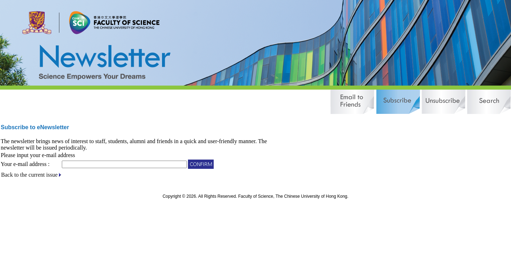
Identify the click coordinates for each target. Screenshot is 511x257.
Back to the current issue (29, 175)
